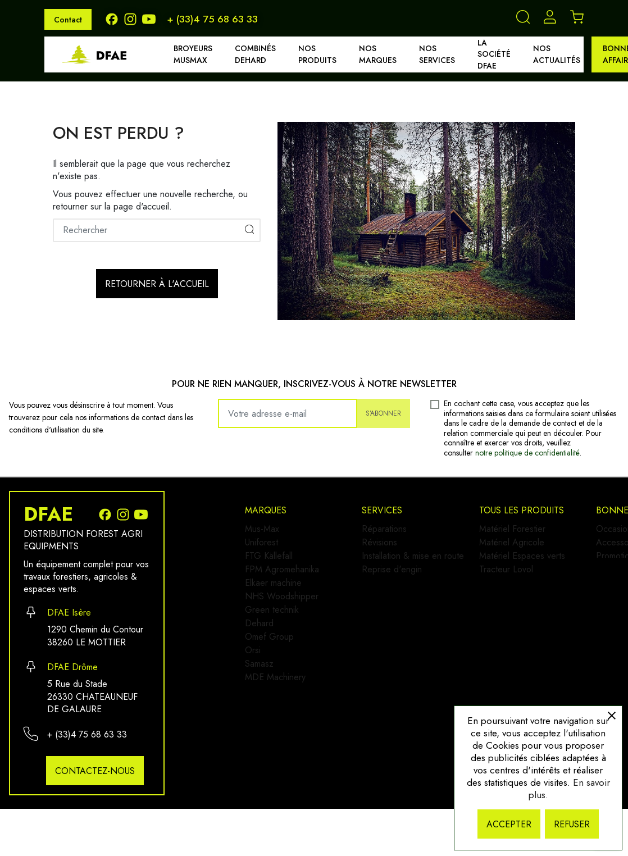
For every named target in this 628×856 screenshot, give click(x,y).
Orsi (253, 690)
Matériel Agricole (401, 648)
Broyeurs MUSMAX (193, 54)
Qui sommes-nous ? (531, 618)
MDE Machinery (275, 726)
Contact (68, 19)
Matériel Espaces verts (412, 666)
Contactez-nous (95, 770)
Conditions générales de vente (552, 690)
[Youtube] (150, 18)
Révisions (386, 546)
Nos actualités (556, 54)
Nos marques (378, 54)
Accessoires (517, 546)
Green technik (272, 636)
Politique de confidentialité (544, 672)
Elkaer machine (273, 600)
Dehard (259, 654)
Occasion (512, 528)
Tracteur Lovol (396, 684)
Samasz (259, 708)
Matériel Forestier (402, 630)
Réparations (391, 528)
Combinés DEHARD (255, 54)
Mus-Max (262, 528)
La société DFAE (494, 54)
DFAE (48, 514)
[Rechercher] (157, 230)
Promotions (515, 564)
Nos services (437, 54)
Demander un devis (531, 636)
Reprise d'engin (399, 582)
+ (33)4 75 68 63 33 (212, 19)
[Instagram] (133, 18)
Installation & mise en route (420, 564)
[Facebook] (114, 18)
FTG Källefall (269, 564)
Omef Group (269, 672)
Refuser (572, 824)
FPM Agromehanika (282, 582)
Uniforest (261, 546)
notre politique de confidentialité (527, 452)
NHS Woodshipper (281, 618)
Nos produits (317, 54)
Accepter (508, 824)
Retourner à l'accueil (157, 283)
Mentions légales (526, 654)
